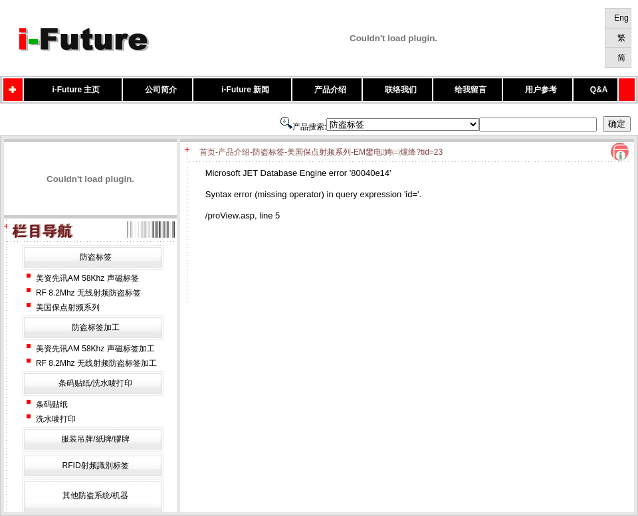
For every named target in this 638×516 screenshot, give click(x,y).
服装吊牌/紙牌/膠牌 (95, 439)
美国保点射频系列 (68, 307)
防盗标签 (96, 257)
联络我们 (401, 89)
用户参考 (541, 89)
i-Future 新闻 (245, 89)
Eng (621, 18)
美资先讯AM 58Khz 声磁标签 (87, 278)
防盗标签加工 (96, 327)
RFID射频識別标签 (95, 465)
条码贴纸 (52, 404)
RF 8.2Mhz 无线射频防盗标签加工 (96, 363)
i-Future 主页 (76, 89)
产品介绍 (330, 89)
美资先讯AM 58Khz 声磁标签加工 (95, 348)
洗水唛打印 (56, 419)
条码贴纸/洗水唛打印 (95, 383)
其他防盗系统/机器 (95, 495)
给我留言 (470, 89)
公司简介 (161, 89)
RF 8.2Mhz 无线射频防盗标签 (88, 293)
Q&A (599, 89)
